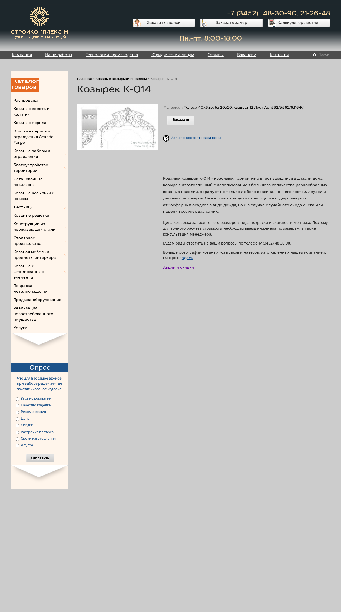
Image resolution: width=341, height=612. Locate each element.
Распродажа (26, 101)
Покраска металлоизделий (30, 289)
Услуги (20, 328)
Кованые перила (30, 123)
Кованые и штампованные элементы (29, 272)
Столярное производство (27, 241)
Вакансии (246, 54)
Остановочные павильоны (28, 182)
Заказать (181, 120)
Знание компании (36, 398)
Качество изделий (36, 405)
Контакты (279, 54)
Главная (84, 79)
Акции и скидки (178, 268)
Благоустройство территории (31, 168)
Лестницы (24, 207)
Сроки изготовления (38, 438)
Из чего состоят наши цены (196, 138)
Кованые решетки (31, 216)
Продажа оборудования (37, 300)
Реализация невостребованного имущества (33, 314)
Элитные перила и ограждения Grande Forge (34, 137)
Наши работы (58, 54)
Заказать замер (231, 23)
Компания (22, 54)
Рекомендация (33, 411)
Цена (25, 418)
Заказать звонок (163, 23)
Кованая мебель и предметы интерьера (35, 255)
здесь (187, 258)
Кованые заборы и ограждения (32, 154)
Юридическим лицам (172, 54)
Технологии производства (112, 54)
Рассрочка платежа (37, 431)
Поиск (323, 55)
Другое (27, 445)
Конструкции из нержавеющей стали (34, 227)
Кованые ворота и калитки (31, 112)
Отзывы (216, 54)
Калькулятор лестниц (299, 23)
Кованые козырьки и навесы (121, 79)
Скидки (27, 425)
